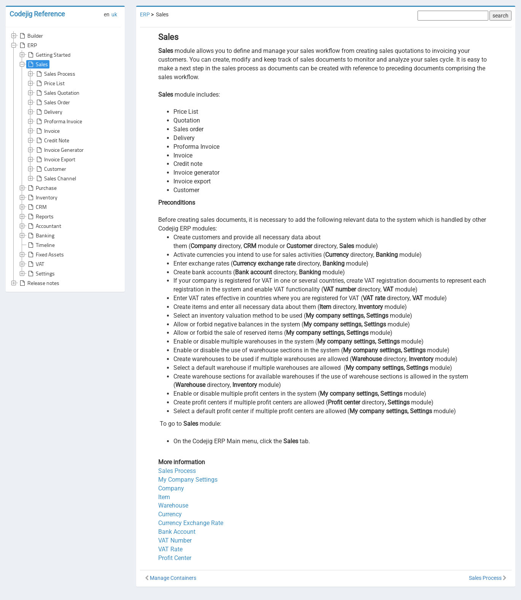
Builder (30, 36)
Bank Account (176, 531)
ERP (27, 45)
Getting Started (48, 55)
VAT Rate (170, 549)
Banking (40, 235)
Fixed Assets (45, 254)
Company (171, 488)
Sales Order (52, 102)
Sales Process (55, 74)
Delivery (48, 112)
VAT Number (175, 540)
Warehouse (173, 505)
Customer (50, 169)
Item (164, 497)
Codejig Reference (37, 14)
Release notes (38, 283)
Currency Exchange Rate (190, 523)
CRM (37, 207)
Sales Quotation (57, 93)
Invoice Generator (59, 150)
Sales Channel (55, 178)
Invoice (47, 131)
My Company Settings (188, 479)
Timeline (41, 245)
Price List (50, 83)
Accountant (44, 226)
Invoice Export (55, 159)
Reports (40, 216)
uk (114, 14)
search (500, 16)
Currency (170, 514)
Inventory (42, 197)
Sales (37, 64)
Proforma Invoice (58, 121)
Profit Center (174, 558)
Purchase (42, 188)
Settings (41, 273)
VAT (35, 264)
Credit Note (52, 140)
